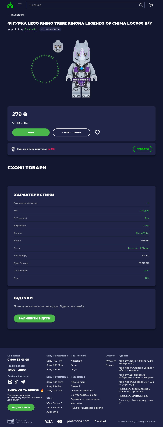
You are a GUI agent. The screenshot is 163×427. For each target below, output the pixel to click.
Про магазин (78, 382)
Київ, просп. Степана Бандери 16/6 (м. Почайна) (136, 369)
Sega (74, 365)
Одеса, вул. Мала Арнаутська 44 (136, 401)
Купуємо (111, 361)
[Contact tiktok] (17, 382)
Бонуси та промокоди (84, 395)
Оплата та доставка (82, 390)
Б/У (147, 278)
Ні (148, 203)
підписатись (21, 407)
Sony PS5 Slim (54, 365)
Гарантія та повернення (85, 399)
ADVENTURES (17, 15)
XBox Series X (54, 407)
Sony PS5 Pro (54, 361)
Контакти (76, 403)
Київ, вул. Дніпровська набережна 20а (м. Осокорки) (136, 376)
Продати (143, 149)
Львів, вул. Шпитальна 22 (133, 396)
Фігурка (144, 210)
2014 (146, 270)
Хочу (31, 132)
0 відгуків (30, 29)
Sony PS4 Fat (54, 386)
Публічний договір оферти (87, 408)
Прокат (110, 365)
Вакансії (75, 386)
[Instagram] (10, 382)
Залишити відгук (34, 318)
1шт (147, 218)
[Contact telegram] (23, 382)
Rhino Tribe (142, 233)
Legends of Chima (138, 248)
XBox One (52, 412)
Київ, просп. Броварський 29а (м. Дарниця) (136, 383)
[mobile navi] (19, 5)
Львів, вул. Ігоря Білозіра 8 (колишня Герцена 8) (134, 390)
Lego (146, 225)
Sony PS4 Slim (54, 382)
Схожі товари (71, 132)
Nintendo (76, 361)
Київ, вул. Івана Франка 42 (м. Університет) (136, 362)
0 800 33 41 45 (18, 359)
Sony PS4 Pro (54, 390)
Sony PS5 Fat (53, 369)
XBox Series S (54, 403)
